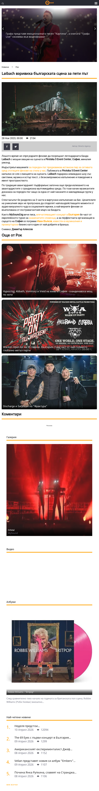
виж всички (12, 784)
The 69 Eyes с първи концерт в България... (42, 737)
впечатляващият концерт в (57, 214)
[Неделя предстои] (9, 727)
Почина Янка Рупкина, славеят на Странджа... (45, 772)
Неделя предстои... (27, 726)
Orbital (11, 530)
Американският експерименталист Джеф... (43, 749)
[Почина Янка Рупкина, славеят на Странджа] (9, 773)
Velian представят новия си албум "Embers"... (44, 761)
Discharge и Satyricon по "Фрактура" (25, 406)
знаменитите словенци (42, 217)
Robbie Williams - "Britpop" (21, 691)
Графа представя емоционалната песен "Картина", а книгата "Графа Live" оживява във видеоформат (47, 35)
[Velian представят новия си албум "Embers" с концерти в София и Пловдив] (9, 762)
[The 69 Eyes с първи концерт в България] (9, 739)
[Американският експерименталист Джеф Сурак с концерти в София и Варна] (9, 750)
